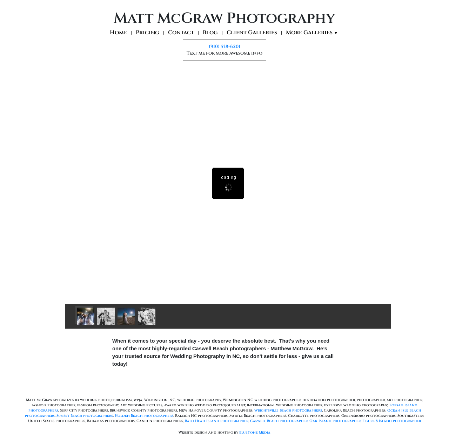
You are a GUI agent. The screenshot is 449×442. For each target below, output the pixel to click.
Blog (210, 33)
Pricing (147, 33)
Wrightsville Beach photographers (288, 410)
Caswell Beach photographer (279, 421)
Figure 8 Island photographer (391, 421)
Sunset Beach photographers (84, 415)
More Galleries (312, 33)
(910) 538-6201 (224, 46)
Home (118, 33)
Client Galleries (252, 33)
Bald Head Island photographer (216, 421)
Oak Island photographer (335, 421)
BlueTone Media (254, 432)
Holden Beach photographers (144, 415)
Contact (181, 33)
